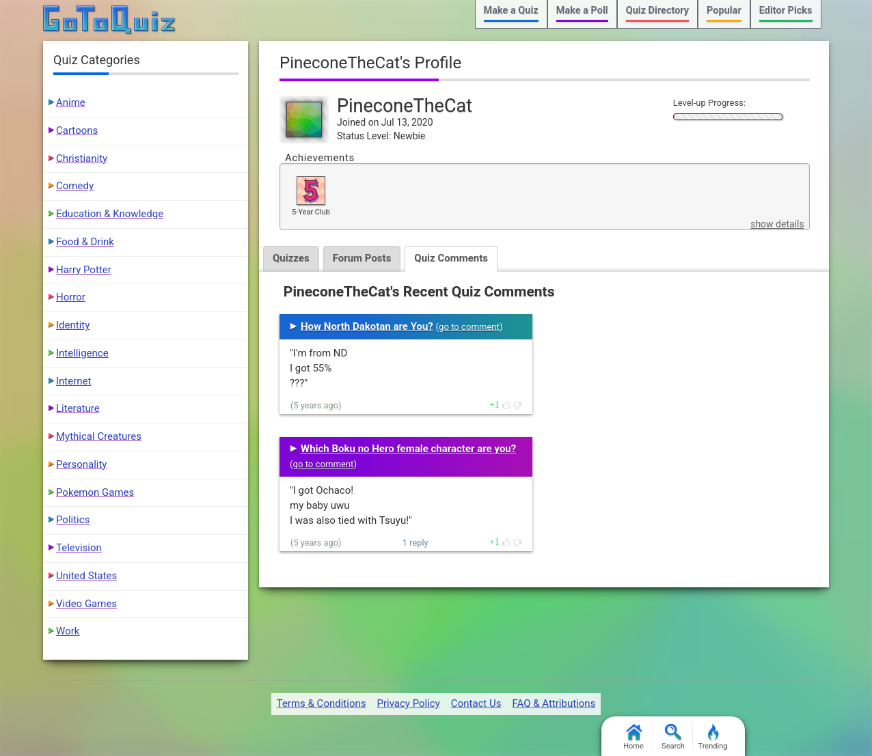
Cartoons (77, 130)
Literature (78, 408)
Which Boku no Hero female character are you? (408, 449)
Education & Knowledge (109, 214)
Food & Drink (85, 242)
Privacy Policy (408, 703)
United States (86, 576)
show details (777, 224)
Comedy (75, 186)
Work (67, 631)
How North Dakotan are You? (367, 326)
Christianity (81, 158)
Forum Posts (362, 258)
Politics (73, 520)
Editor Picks (786, 10)
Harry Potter (83, 270)
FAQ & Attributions (553, 703)
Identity (73, 325)
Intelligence (82, 353)
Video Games (86, 604)
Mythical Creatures (98, 436)
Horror (70, 297)
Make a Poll (582, 10)
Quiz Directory (657, 10)
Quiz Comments (451, 258)
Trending (713, 737)
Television (79, 548)
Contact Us (476, 703)
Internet (73, 381)
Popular (724, 10)
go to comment (469, 327)
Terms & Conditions (321, 703)
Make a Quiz (511, 10)
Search (673, 737)
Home (633, 737)
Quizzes (291, 258)
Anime (70, 102)
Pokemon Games (95, 492)
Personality (81, 464)
